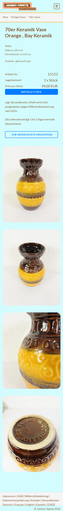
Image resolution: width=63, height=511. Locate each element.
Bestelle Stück (31, 91)
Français (19, 504)
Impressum (9, 496)
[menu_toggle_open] (57, 6)
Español (40, 504)
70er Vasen (34, 17)
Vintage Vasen (18, 17)
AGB (20, 496)
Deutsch (7, 504)
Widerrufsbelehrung (36, 496)
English (30, 504)
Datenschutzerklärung (15, 500)
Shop (5, 17)
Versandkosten (19, 102)
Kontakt (35, 500)
